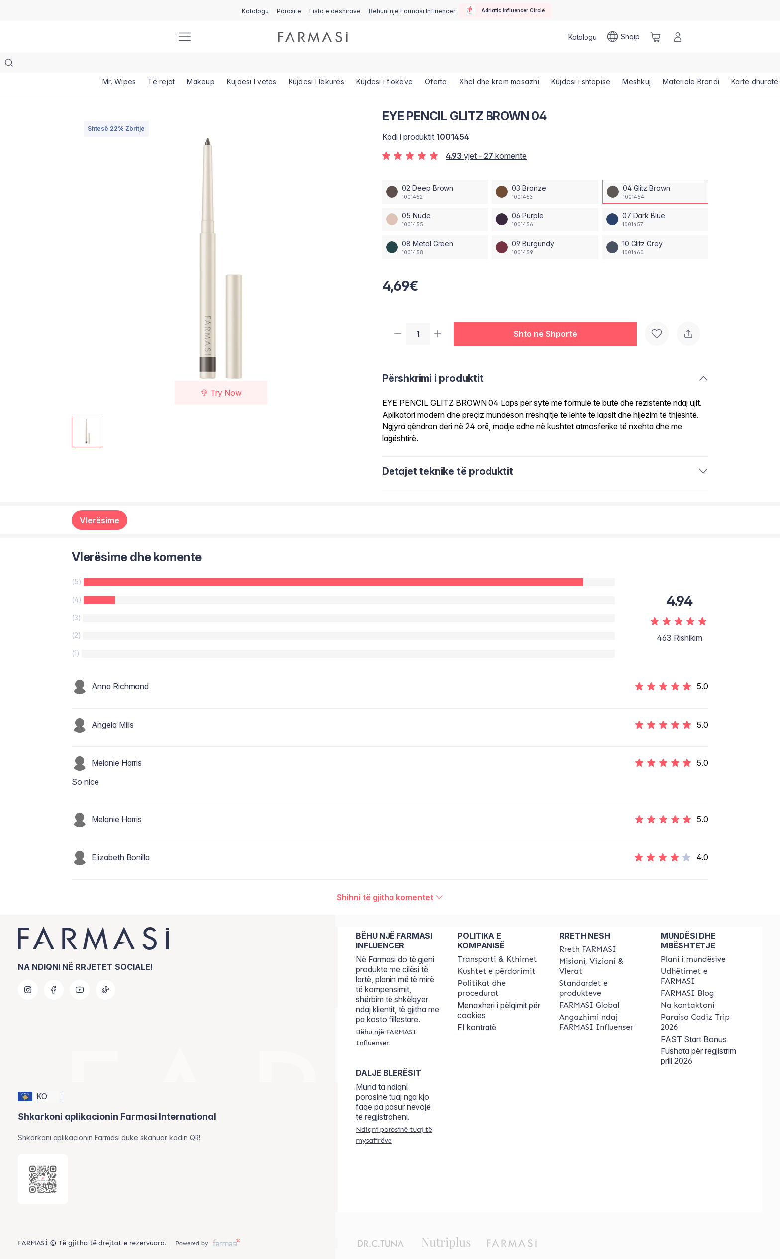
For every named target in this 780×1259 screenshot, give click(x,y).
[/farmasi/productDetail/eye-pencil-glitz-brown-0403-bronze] (545, 172)
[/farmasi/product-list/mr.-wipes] (119, 65)
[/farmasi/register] (289, 10)
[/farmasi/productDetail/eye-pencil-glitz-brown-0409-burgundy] (545, 227)
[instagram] (28, 971)
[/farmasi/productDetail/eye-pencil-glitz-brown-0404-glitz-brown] (655, 172)
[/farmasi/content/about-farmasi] (587, 931)
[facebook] (54, 971)
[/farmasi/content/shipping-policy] (497, 940)
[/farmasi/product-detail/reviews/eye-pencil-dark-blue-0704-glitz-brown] (390, 878)
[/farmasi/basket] (656, 37)
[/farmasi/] (131, 37)
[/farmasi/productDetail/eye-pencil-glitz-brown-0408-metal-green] (435, 227)
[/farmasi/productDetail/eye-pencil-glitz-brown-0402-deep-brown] (435, 172)
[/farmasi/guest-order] (397, 1116)
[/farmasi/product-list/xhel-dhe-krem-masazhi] (499, 65)
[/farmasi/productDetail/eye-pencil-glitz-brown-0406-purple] (545, 199)
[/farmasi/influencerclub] (505, 10)
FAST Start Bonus (694, 1020)
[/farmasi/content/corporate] (589, 986)
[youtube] (80, 971)
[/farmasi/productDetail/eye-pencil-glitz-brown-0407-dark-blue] (655, 199)
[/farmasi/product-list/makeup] (201, 65)
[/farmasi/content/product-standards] (601, 969)
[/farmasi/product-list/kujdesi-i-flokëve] (384, 65)
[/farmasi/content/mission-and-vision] (601, 947)
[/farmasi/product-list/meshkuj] (636, 65)
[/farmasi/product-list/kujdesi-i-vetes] (252, 65)
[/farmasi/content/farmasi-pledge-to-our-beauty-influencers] (601, 1003)
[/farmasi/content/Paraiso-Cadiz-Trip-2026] (702, 1003)
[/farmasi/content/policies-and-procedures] (499, 969)
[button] (549, 314)
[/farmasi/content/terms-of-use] (496, 952)
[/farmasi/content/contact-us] (688, 986)
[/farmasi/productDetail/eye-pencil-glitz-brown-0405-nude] (435, 199)
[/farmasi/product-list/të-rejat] (161, 65)
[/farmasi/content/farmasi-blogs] (687, 974)
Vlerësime (99, 501)
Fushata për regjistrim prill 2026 (698, 1037)
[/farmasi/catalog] (255, 10)
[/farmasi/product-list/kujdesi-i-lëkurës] (316, 65)
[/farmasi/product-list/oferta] (436, 65)
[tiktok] (105, 971)
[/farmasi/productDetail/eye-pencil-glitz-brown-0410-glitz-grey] (655, 227)
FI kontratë (476, 1008)
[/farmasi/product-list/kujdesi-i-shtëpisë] (581, 65)
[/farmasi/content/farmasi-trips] (702, 957)
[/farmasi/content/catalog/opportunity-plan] (693, 940)
